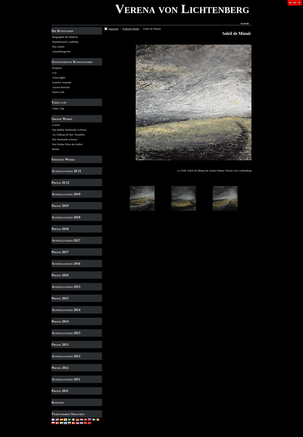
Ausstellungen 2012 (66, 356)
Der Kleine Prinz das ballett (67, 144)
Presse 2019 (60, 205)
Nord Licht (58, 92)
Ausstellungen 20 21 (66, 171)
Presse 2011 (60, 391)
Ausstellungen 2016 (66, 263)
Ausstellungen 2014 (66, 310)
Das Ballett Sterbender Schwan (69, 129)
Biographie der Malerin (65, 37)
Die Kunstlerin (62, 31)
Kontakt (58, 402)
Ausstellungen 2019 (66, 194)
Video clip (59, 102)
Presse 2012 (60, 367)
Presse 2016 (60, 275)
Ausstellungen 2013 (66, 333)
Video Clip (58, 108)
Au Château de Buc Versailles (68, 134)
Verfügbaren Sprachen (68, 414)
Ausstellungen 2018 (66, 217)
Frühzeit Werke (63, 159)
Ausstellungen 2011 (66, 379)
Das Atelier (58, 46)
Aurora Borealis (61, 87)
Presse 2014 (60, 321)
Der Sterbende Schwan (64, 139)
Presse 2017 (60, 252)
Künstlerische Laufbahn (65, 41)
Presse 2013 (60, 344)
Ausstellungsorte (61, 51)
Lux (54, 72)
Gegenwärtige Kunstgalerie (72, 62)
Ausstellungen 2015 (66, 286)
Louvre (56, 124)
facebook (245, 24)
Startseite (113, 28)
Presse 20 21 (60, 182)
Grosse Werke (62, 119)
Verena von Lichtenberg (182, 9)
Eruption (57, 67)
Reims (55, 149)
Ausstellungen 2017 (66, 240)
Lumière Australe (61, 82)
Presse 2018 (60, 229)
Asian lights (58, 77)
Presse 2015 (60, 298)
